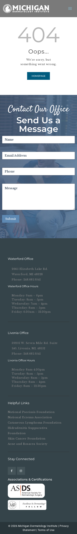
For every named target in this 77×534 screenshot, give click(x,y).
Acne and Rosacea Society (27, 444)
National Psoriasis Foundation (31, 412)
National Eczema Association (30, 417)
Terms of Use (46, 530)
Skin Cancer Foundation (27, 438)
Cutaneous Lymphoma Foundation (35, 422)
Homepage (38, 76)
